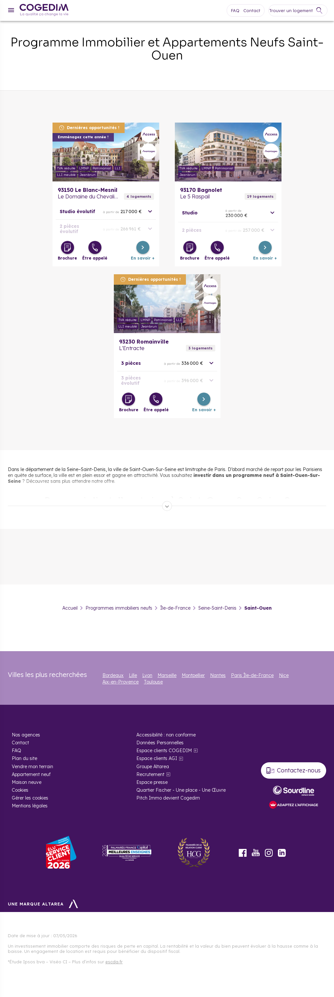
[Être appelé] (94, 247)
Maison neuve (26, 782)
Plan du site (24, 758)
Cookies (20, 790)
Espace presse (152, 782)
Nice (284, 675)
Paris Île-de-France (252, 675)
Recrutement (150, 774)
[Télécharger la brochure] (67, 247)
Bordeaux (113, 675)
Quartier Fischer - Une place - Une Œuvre (181, 790)
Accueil (70, 608)
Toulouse (153, 682)
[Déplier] (167, 506)
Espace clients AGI (156, 758)
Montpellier (193, 675)
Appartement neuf (31, 774)
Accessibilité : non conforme (166, 735)
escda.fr (114, 961)
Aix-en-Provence (120, 682)
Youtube (256, 853)
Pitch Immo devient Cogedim (168, 798)
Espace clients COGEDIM (164, 750)
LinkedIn (282, 853)
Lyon (147, 675)
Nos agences (26, 735)
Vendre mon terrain (32, 766)
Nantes (218, 675)
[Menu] (11, 10)
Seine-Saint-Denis (217, 608)
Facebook (243, 853)
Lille (133, 675)
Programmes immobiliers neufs (118, 608)
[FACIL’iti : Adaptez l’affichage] (293, 805)
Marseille (167, 675)
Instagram (269, 853)
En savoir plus (106, 152)
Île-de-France (175, 608)
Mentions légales (30, 806)
